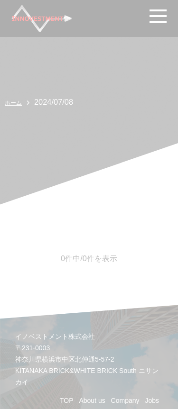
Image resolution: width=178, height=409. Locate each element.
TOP (67, 400)
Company (125, 400)
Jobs (152, 400)
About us (92, 400)
